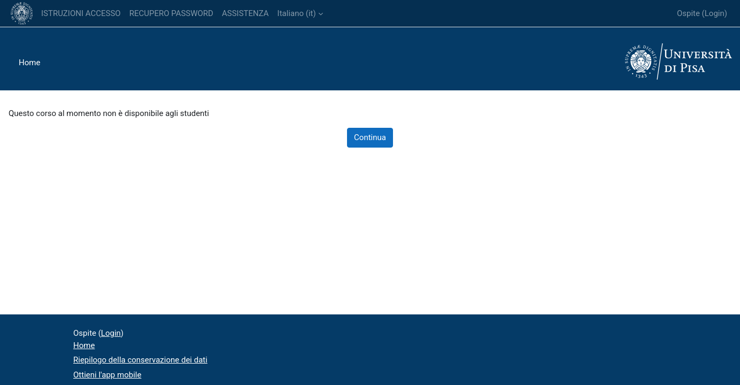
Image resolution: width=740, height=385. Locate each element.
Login (714, 13)
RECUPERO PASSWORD (171, 13)
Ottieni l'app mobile (107, 375)
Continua (370, 137)
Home (29, 62)
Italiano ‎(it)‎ (297, 13)
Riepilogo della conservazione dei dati (140, 360)
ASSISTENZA (245, 13)
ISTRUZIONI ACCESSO (81, 13)
